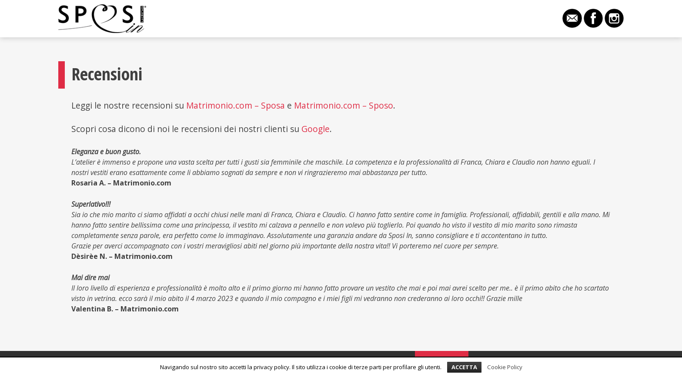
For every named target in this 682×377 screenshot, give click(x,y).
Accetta (464, 367)
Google (315, 129)
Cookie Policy (504, 367)
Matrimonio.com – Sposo (343, 105)
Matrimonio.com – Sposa (235, 105)
